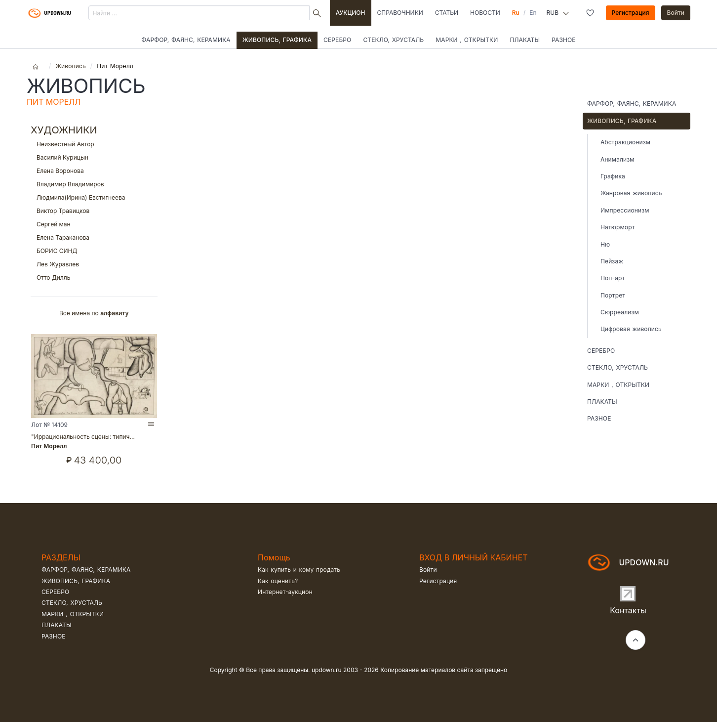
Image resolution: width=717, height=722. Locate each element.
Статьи (446, 12)
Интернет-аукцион (285, 591)
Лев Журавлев (94, 264)
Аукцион (350, 12)
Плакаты (525, 39)
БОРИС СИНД (94, 250)
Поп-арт (612, 278)
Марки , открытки (467, 39)
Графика (612, 176)
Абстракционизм (625, 142)
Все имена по (94, 313)
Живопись (70, 66)
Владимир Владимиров (94, 184)
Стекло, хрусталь (393, 39)
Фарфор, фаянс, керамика (185, 39)
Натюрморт (617, 227)
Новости (485, 12)
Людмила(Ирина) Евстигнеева (94, 197)
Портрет (612, 295)
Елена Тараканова (94, 237)
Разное (564, 39)
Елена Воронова (94, 170)
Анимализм (617, 159)
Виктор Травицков (94, 210)
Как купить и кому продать (299, 569)
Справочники (400, 12)
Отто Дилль (94, 277)
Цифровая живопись (631, 329)
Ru (515, 12)
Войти (676, 12)
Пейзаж (611, 261)
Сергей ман (94, 224)
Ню (605, 244)
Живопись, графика (277, 39)
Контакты (628, 610)
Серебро (337, 39)
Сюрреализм (619, 312)
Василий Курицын (94, 157)
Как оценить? (278, 581)
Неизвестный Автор (94, 144)
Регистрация (630, 12)
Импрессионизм (624, 210)
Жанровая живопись (631, 193)
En (532, 12)
